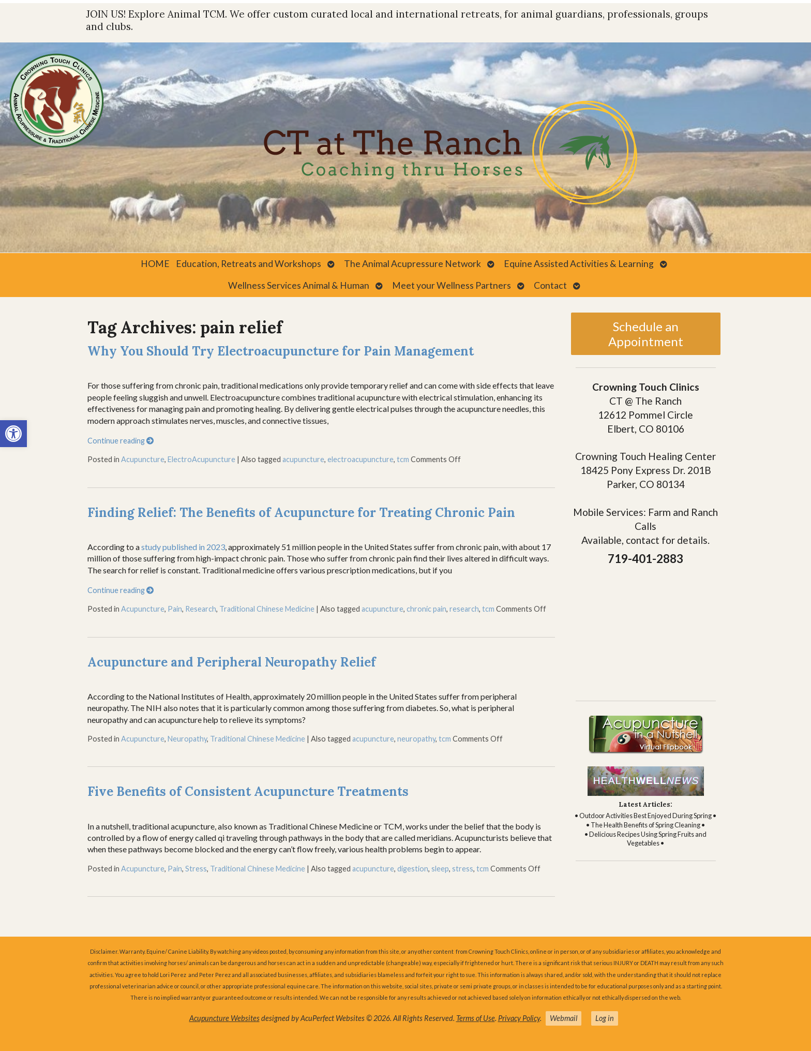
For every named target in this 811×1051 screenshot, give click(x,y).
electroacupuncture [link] (360, 459)
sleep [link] (440, 868)
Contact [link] (550, 285)
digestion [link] (412, 868)
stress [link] (462, 868)
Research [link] (200, 608)
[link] (13, 433)
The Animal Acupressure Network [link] (412, 263)
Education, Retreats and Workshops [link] (248, 263)
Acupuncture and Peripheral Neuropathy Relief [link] (231, 662)
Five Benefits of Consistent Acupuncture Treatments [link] (248, 791)
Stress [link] (196, 868)
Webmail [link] (563, 1018)
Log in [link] (604, 1018)
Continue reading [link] (120, 440)
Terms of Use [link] (475, 1018)
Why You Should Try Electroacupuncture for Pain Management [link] (280, 351)
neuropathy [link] (416, 738)
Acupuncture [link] (142, 459)
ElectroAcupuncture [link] (201, 459)
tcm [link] (403, 459)
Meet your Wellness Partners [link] (451, 285)
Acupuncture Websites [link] (224, 1018)
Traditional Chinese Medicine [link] (266, 608)
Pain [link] (175, 608)
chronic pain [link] (426, 608)
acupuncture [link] (303, 459)
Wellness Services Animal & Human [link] (298, 285)
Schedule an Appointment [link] (645, 334)
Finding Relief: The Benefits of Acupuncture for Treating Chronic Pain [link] (301, 513)
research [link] (464, 608)
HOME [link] (155, 263)
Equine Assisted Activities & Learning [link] (579, 263)
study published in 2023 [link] (183, 547)
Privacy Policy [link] (519, 1018)
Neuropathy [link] (187, 738)
